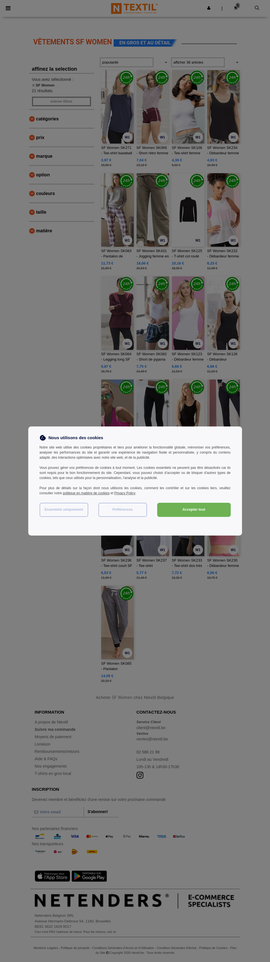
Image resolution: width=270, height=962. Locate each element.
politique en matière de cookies (86, 493)
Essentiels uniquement (63, 510)
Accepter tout (193, 510)
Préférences (123, 510)
